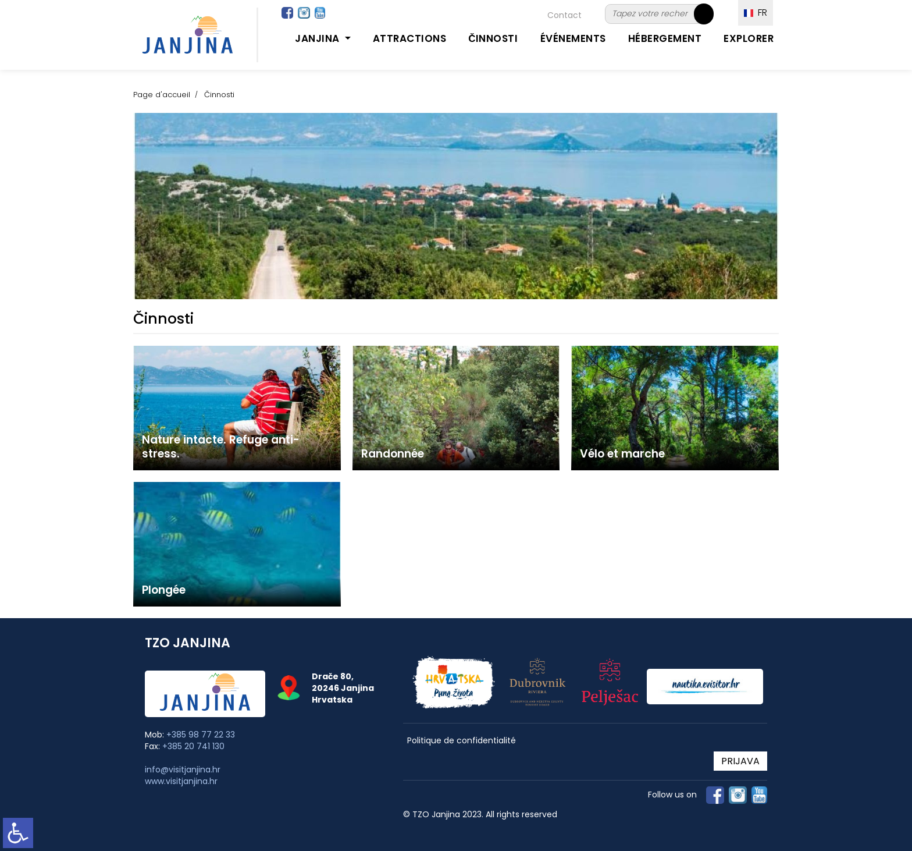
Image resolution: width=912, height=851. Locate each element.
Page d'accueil (161, 94)
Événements (573, 38)
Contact (564, 15)
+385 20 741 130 (193, 746)
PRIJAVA (740, 761)
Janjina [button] (318, 38)
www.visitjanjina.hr (181, 781)
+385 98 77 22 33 (200, 734)
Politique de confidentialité (461, 741)
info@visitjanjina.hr (182, 769)
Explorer (749, 38)
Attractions (410, 38)
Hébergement (665, 38)
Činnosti (493, 38)
